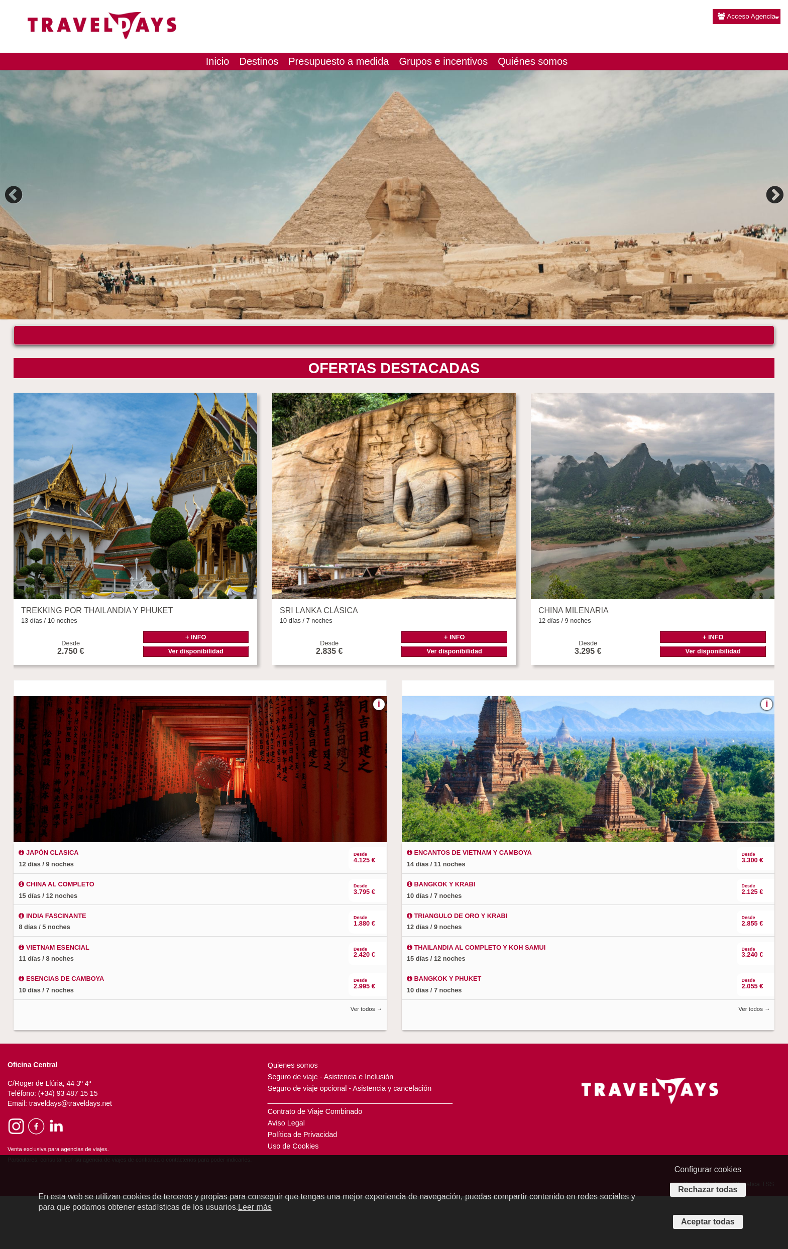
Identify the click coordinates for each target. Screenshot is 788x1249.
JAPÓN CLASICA (48, 906)
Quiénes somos (533, 61)
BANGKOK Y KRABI (441, 938)
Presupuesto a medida (338, 61)
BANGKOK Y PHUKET (444, 1032)
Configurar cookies (707, 1169)
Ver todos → (366, 1063)
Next (773, 195)
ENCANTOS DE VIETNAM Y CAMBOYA (469, 906)
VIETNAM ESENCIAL (54, 1001)
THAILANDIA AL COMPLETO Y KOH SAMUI (476, 1001)
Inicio (218, 61)
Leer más (255, 1207)
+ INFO (195, 691)
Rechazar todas (707, 1189)
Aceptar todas (708, 1221)
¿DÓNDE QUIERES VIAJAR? (83, 341)
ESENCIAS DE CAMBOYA (61, 1032)
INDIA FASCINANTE (52, 969)
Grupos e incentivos (443, 61)
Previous (15, 195)
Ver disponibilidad (195, 705)
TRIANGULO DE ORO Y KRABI (457, 969)
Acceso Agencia (746, 16)
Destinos (258, 61)
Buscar (645, 372)
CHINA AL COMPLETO (56, 938)
